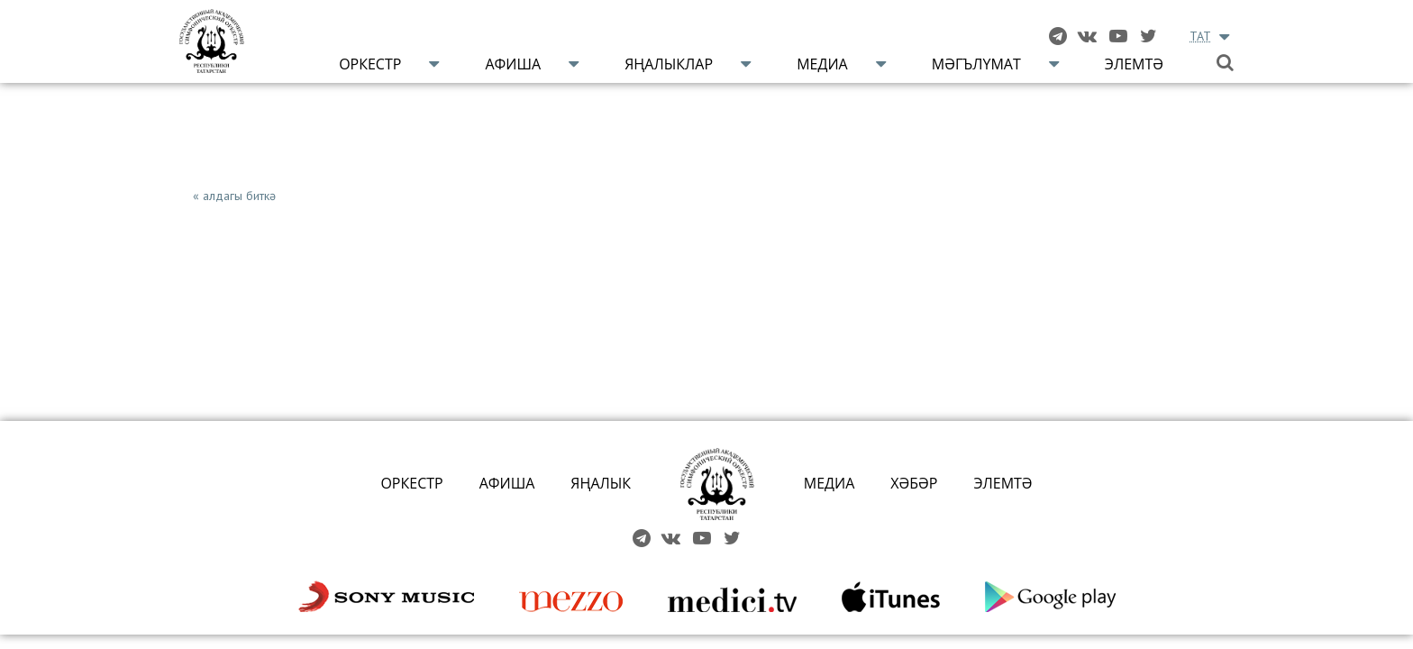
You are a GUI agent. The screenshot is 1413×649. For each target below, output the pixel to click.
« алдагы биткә (234, 195)
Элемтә (1134, 64)
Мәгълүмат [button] (976, 64)
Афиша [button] (513, 64)
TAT (1200, 36)
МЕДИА (829, 483)
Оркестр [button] (370, 64)
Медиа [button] (822, 64)
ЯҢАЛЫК (600, 483)
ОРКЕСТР (411, 483)
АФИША (507, 483)
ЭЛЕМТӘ (1002, 483)
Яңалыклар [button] (668, 64)
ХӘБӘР (913, 483)
